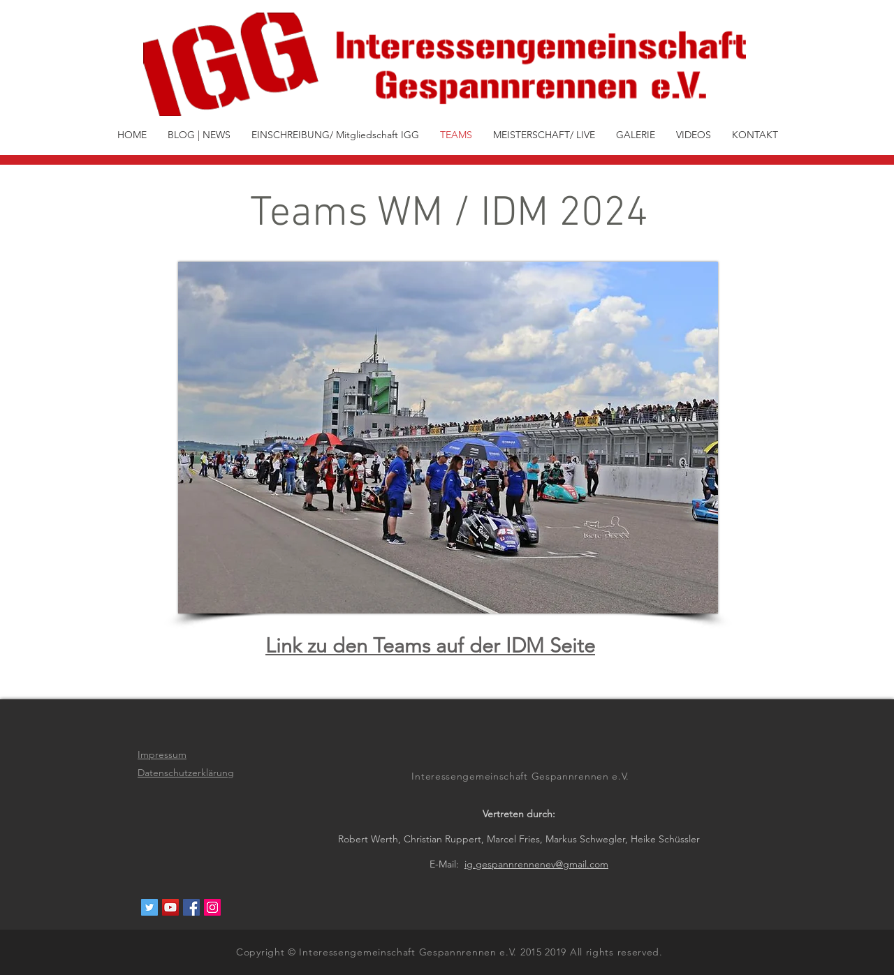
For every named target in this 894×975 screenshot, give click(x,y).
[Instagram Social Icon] (212, 907)
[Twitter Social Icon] (149, 907)
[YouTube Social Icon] (170, 907)
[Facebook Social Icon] (191, 907)
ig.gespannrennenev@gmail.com (536, 864)
